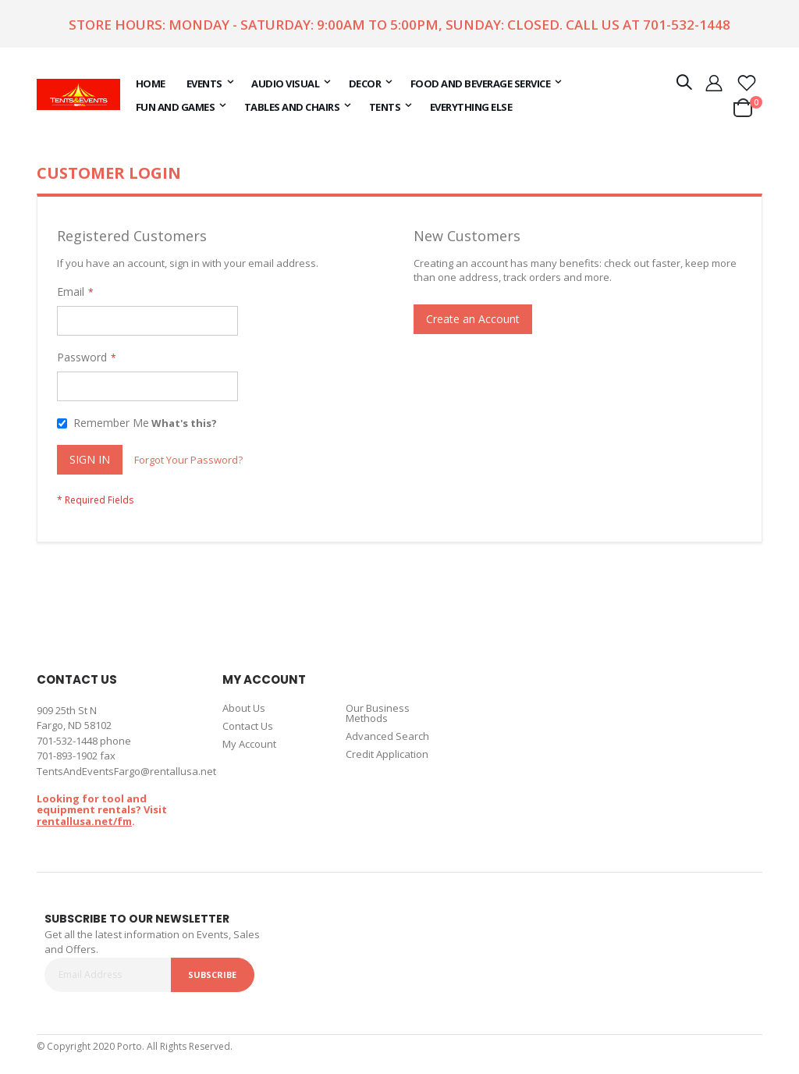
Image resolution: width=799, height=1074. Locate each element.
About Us (243, 708)
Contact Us (247, 726)
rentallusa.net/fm (84, 821)
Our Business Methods (378, 713)
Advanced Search (387, 736)
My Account (249, 744)
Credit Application (387, 754)
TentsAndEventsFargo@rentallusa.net (126, 771)
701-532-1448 (686, 25)
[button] (747, 82)
